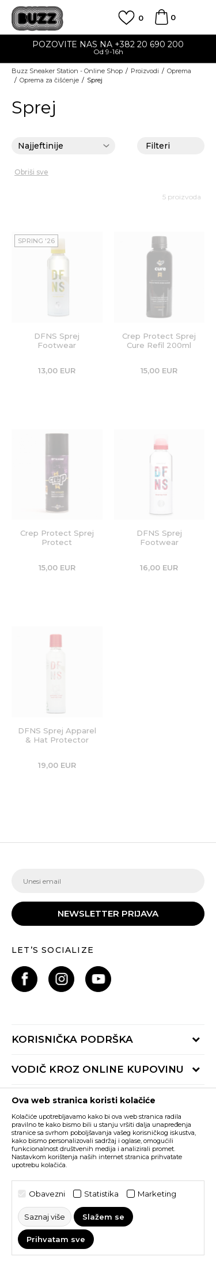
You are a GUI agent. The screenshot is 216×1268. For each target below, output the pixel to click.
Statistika (101, 1194)
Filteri (171, 147)
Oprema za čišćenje (49, 80)
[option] (108, 49)
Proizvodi (145, 71)
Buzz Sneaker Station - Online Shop (67, 71)
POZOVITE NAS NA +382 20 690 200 (108, 44)
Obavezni (47, 1194)
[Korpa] (161, 22)
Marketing (157, 1194)
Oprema (179, 71)
